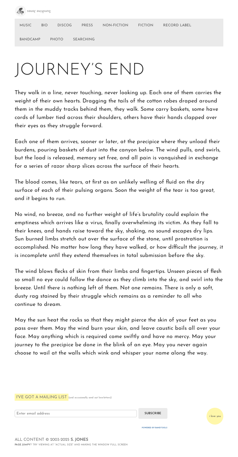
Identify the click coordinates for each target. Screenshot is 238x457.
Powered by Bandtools (154, 428)
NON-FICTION (115, 25)
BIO (44, 25)
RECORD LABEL (177, 25)
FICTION (145, 25)
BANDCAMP (30, 39)
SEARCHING (84, 39)
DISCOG (64, 25)
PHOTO (56, 39)
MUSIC (25, 25)
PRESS (87, 25)
